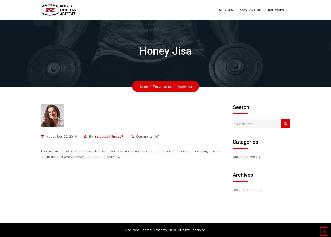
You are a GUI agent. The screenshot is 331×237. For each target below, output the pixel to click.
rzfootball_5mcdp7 (109, 136)
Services (226, 9)
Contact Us (250, 9)
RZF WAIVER (277, 9)
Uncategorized (244, 156)
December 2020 (245, 189)
